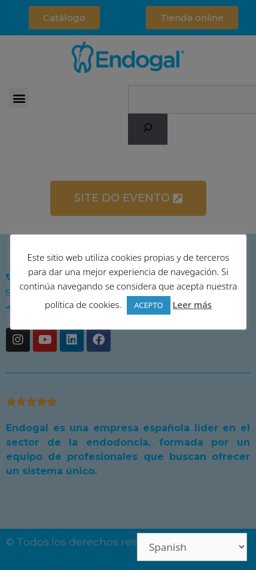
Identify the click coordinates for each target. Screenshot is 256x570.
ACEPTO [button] (148, 305)
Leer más (192, 304)
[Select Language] (192, 547)
